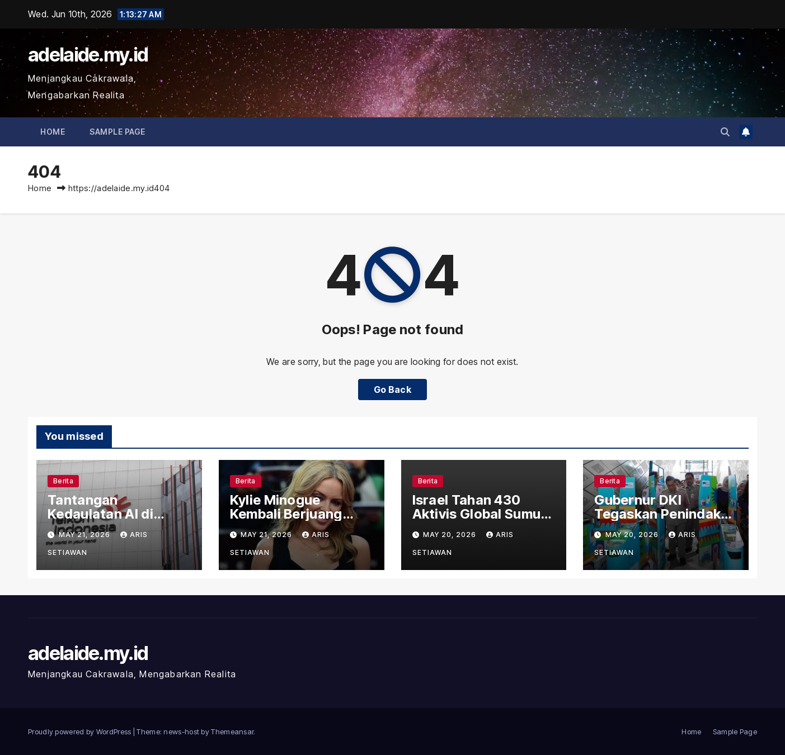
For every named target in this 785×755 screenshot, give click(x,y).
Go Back (392, 389)
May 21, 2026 (85, 534)
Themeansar (232, 731)
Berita (63, 481)
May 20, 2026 (450, 534)
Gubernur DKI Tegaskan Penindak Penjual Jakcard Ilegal (665, 514)
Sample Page (117, 131)
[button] (725, 131)
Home (52, 131)
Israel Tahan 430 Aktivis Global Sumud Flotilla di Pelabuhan (480, 514)
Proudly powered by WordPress (80, 731)
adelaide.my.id (88, 54)
